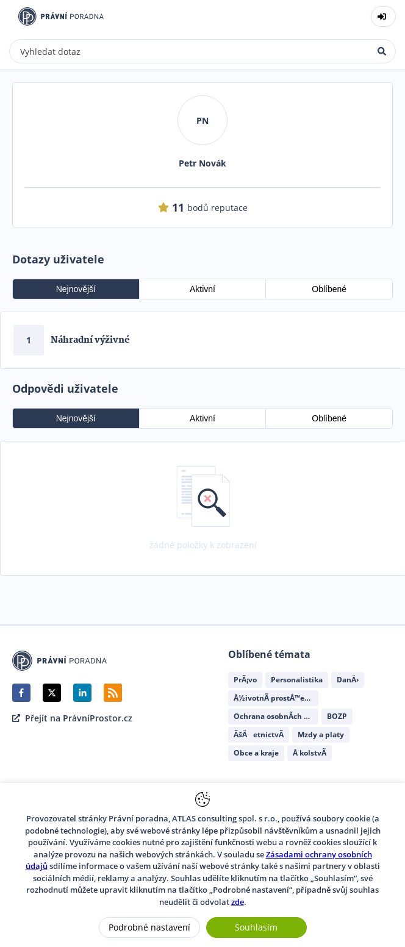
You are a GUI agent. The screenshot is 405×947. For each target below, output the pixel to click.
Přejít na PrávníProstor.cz (72, 718)
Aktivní (202, 289)
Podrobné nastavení (149, 927)
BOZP (337, 716)
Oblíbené (329, 289)
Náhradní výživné (90, 340)
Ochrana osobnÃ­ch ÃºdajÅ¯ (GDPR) (276, 716)
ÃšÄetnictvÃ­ (259, 734)
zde (237, 901)
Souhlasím (256, 927)
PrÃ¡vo (245, 679)
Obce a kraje (256, 753)
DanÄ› (348, 679)
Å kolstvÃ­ (309, 753)
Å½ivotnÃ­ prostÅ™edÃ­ (274, 698)
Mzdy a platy (321, 734)
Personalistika (297, 679)
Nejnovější (76, 289)
